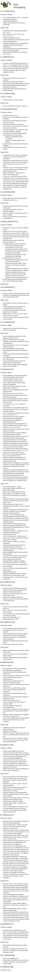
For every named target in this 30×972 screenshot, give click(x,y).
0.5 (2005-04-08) (6, 967)
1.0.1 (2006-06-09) (7, 322)
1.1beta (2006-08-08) (8, 109)
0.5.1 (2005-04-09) (7, 955)
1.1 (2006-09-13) (6, 57)
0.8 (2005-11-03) (6, 745)
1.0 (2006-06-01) (6, 369)
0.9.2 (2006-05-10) (7, 582)
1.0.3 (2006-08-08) (7, 192)
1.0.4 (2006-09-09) (7, 94)
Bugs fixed (4, 27)
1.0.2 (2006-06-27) (7, 287)
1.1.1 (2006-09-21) (7, 11)
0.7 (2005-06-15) (6, 815)
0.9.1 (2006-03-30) (7, 622)
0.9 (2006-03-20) (6, 662)
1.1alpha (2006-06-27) (9, 222)
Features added (6, 14)
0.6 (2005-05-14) (6, 924)
